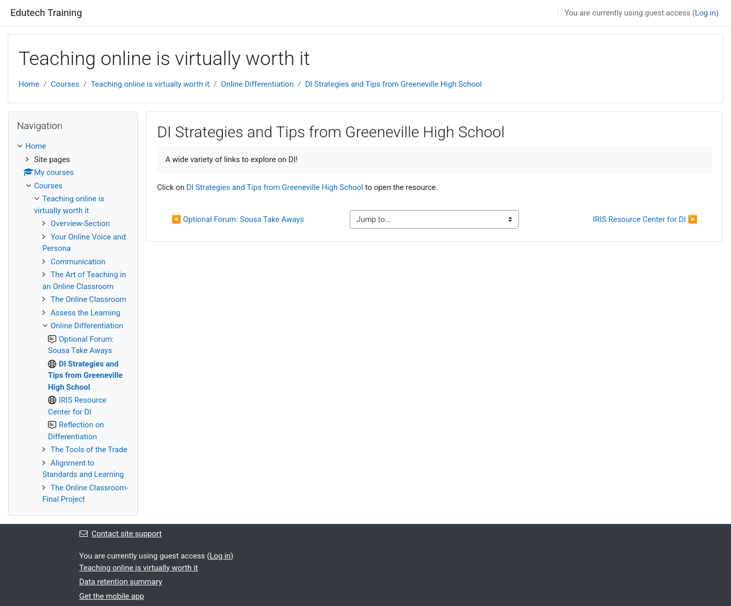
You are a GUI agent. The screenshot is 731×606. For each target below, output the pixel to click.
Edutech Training (46, 13)
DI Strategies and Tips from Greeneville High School (393, 84)
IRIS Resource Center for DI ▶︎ (645, 219)
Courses (65, 84)
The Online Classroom (88, 299)
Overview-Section (80, 223)
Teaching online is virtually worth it (150, 84)
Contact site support (120, 533)
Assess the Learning (85, 312)
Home (29, 84)
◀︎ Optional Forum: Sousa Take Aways (237, 219)
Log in (705, 13)
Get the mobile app (111, 596)
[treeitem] (73, 322)
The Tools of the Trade (89, 449)
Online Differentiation (257, 84)
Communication (78, 261)
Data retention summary (121, 581)
